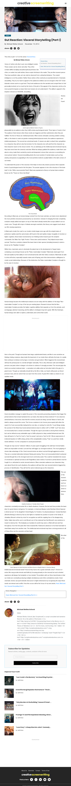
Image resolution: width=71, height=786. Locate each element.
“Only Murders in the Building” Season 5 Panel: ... (33, 702)
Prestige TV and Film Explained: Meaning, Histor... (34, 715)
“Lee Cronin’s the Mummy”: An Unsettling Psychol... (34, 677)
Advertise (31, 770)
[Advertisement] (35, 333)
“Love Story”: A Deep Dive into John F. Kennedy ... (33, 727)
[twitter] (15, 48)
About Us (24, 770)
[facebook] (11, 48)
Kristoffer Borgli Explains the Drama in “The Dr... (33, 690)
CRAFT (8, 35)
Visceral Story (31, 57)
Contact (38, 770)
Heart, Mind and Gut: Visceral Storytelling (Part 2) (53, 66)
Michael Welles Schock (15, 44)
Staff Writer (20, 680)
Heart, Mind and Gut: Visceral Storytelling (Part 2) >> (21, 595)
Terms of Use (45, 770)
